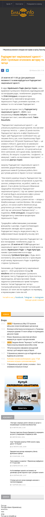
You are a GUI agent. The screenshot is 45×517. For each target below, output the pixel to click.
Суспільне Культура (19, 255)
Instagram (39, 297)
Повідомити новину (34, 4)
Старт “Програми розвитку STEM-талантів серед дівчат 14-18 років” (25, 443)
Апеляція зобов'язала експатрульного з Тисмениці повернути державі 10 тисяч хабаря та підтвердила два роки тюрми (25, 331)
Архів (9, 4)
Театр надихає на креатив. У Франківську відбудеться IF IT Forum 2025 (26, 462)
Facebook (19, 297)
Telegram (28, 297)
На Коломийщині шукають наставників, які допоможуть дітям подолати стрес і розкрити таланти (26, 471)
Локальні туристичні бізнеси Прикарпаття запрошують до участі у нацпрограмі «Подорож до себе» (27, 433)
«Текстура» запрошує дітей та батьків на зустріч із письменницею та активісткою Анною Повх (25, 424)
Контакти (19, 4)
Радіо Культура (33, 249)
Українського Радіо (15, 88)
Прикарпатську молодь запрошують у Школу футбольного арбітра (23, 452)
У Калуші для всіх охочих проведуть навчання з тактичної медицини (24, 481)
